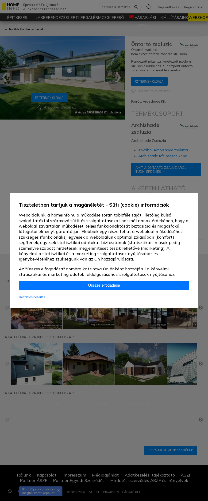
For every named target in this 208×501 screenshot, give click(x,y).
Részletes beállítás (32, 297)
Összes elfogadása (104, 285)
